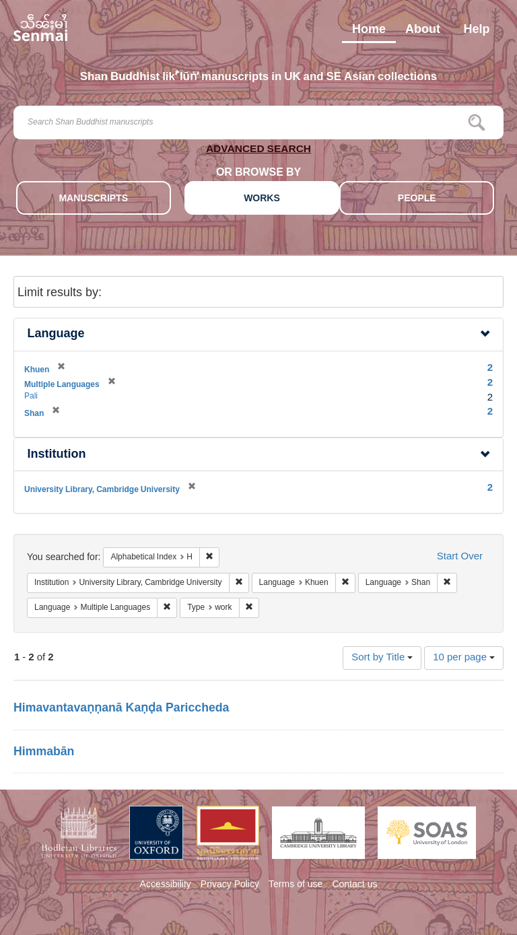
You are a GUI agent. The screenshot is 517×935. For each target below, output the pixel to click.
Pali (31, 396)
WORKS (262, 198)
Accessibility (165, 885)
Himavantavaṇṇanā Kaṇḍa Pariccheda (121, 709)
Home (369, 32)
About (422, 32)
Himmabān (43, 752)
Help (476, 32)
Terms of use (295, 885)
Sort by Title (382, 658)
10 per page (464, 658)
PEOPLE (417, 198)
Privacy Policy (230, 885)
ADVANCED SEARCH (258, 151)
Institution (57, 455)
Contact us (354, 885)
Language (56, 334)
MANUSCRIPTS (93, 198)
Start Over (460, 557)
